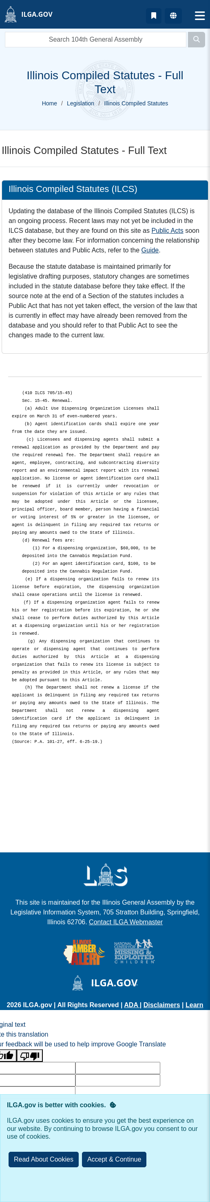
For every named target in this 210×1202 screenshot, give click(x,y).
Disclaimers (162, 1004)
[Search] (196, 39)
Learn (194, 1004)
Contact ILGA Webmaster (126, 922)
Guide (150, 250)
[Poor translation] (30, 1055)
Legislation (80, 103)
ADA (132, 1004)
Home (49, 103)
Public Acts (167, 230)
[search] (95, 39)
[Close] (114, 1159)
